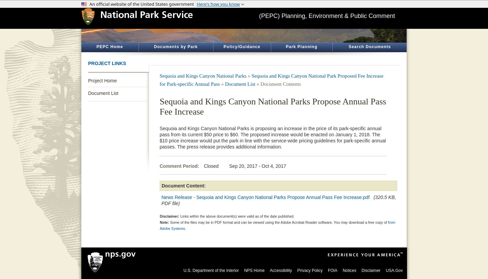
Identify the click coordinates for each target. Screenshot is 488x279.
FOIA (333, 270)
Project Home (102, 80)
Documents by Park (176, 46)
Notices (349, 270)
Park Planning (301, 46)
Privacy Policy (310, 270)
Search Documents (370, 46)
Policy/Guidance (242, 46)
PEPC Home (110, 46)
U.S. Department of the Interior (211, 270)
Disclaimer (371, 270)
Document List (103, 93)
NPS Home (254, 270)
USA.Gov (394, 270)
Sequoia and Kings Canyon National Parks (203, 76)
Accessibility (281, 270)
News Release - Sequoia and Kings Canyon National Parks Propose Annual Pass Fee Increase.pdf (266, 197)
